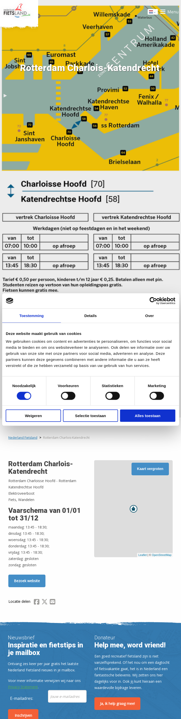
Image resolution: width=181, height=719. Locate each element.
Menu (172, 12)
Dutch (153, 12)
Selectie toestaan (90, 416)
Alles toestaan (148, 416)
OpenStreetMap (161, 554)
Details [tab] (90, 315)
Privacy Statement (23, 686)
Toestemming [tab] (31, 315)
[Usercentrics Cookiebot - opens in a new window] (153, 300)
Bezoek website (27, 580)
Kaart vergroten (150, 469)
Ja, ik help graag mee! (117, 703)
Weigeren (33, 416)
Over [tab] (149, 315)
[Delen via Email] (52, 602)
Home (19, 12)
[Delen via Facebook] (36, 602)
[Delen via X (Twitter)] (44, 602)
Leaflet (142, 554)
